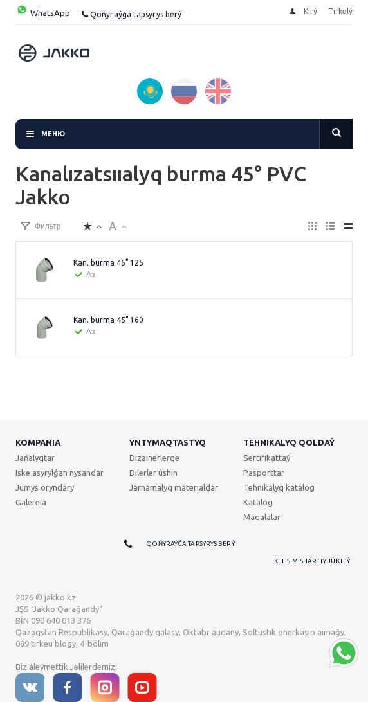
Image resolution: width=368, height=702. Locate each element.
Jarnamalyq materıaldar (173, 487)
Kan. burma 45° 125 (108, 262)
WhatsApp (42, 12)
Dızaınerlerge (154, 457)
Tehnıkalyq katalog (279, 487)
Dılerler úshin (153, 472)
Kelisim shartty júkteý (312, 560)
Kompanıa (37, 442)
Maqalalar (262, 516)
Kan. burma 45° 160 (108, 320)
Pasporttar (263, 472)
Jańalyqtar (35, 457)
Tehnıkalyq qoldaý (289, 442)
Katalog (258, 502)
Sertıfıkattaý (266, 457)
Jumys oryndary (44, 487)
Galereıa (30, 502)
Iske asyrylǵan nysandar (59, 472)
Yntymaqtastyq (167, 442)
